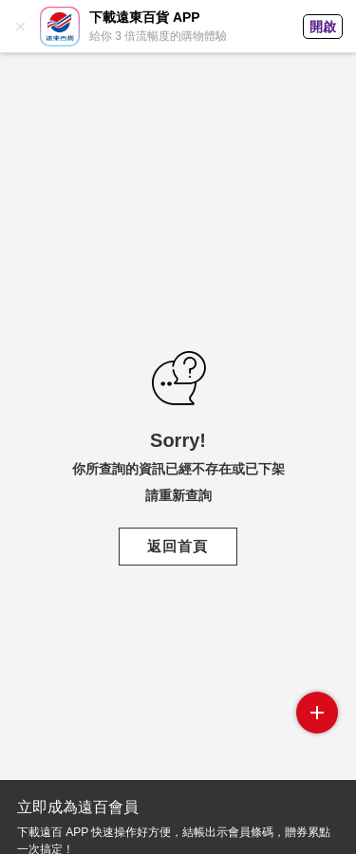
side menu (317, 712)
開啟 (322, 26)
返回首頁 (177, 546)
